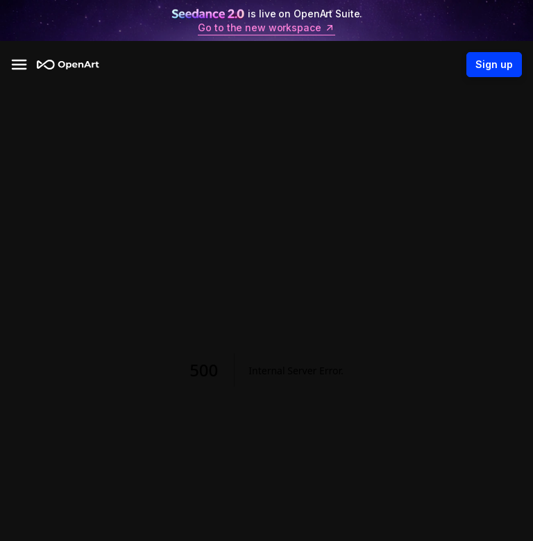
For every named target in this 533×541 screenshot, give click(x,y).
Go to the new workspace (266, 27)
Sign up (494, 64)
